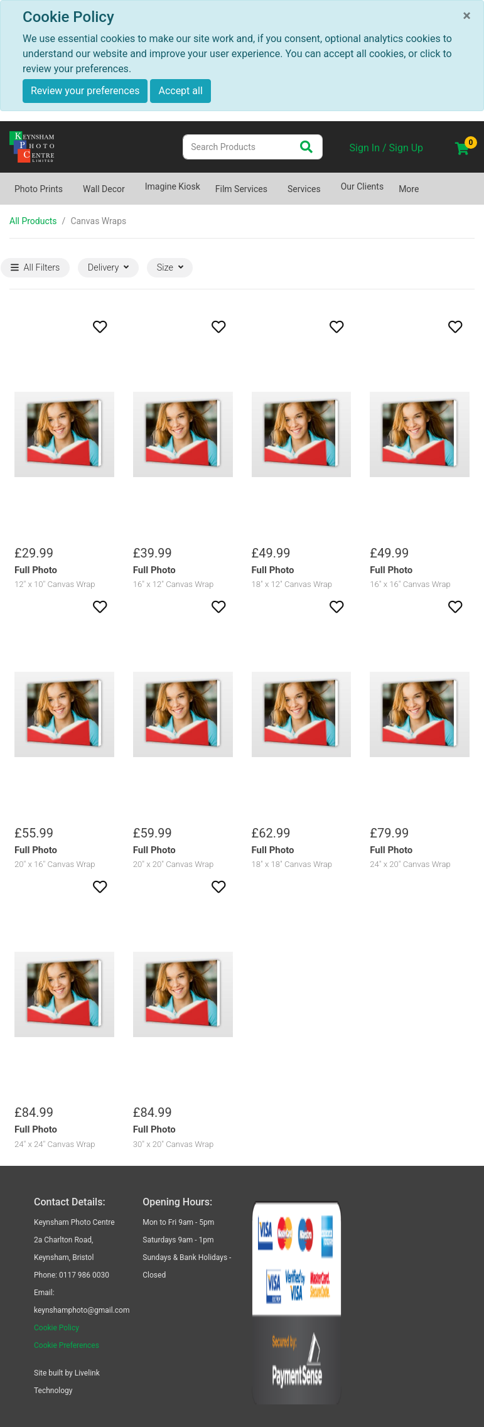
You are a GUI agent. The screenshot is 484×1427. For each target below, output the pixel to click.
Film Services (241, 189)
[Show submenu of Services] (328, 183)
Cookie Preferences (66, 1345)
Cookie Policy (56, 1327)
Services (304, 189)
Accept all (180, 91)
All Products (33, 221)
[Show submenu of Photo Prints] (70, 183)
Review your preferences (85, 91)
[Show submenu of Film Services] (274, 183)
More (409, 189)
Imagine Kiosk (172, 186)
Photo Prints (38, 189)
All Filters (35, 267)
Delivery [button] (108, 267)
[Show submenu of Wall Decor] (132, 183)
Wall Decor (104, 189)
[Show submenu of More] (426, 183)
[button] (64, 327)
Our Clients (362, 186)
